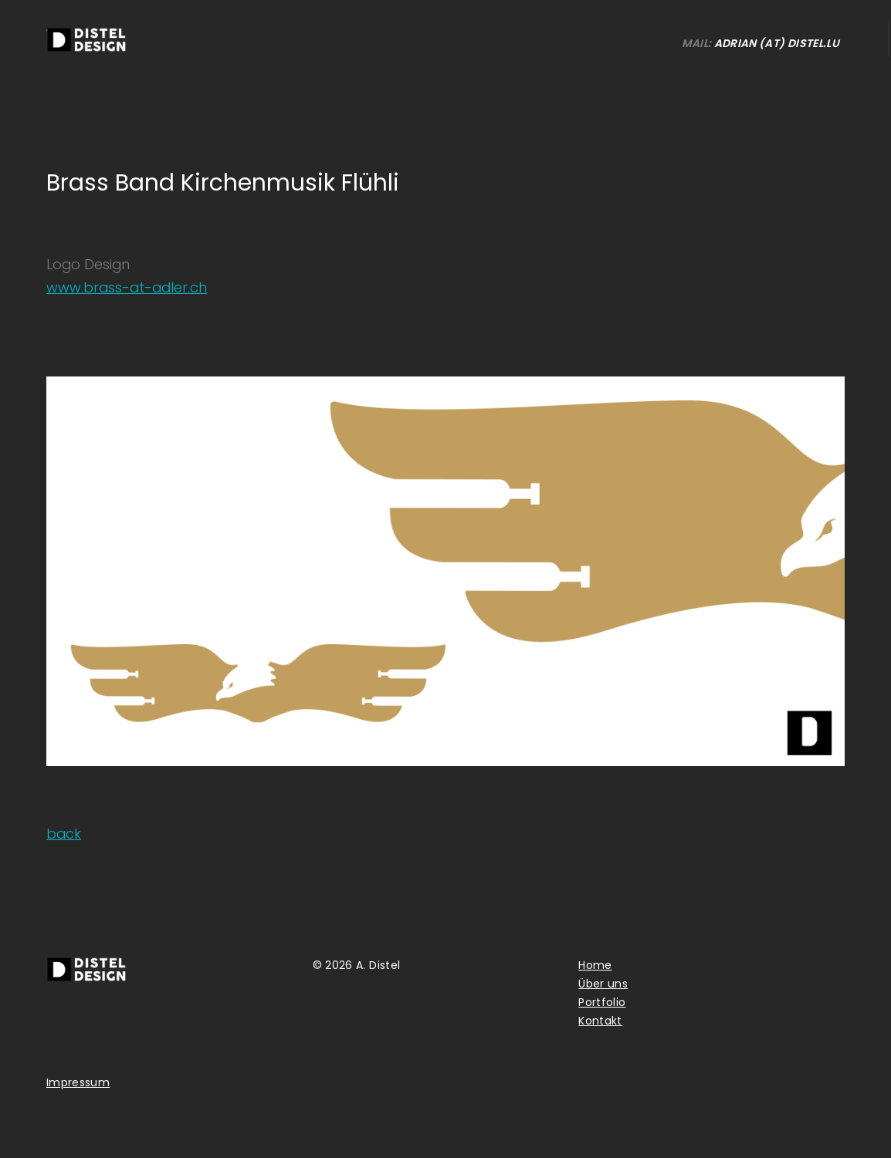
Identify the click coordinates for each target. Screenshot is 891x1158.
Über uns (603, 983)
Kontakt (600, 1020)
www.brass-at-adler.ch (126, 287)
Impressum (78, 1082)
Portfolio (601, 1002)
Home (595, 965)
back (63, 833)
